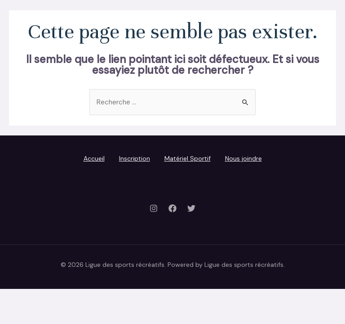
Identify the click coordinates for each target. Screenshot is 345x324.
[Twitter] (191, 208)
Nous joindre (243, 158)
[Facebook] (172, 208)
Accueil (94, 158)
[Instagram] (154, 208)
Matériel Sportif (187, 158)
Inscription (134, 158)
